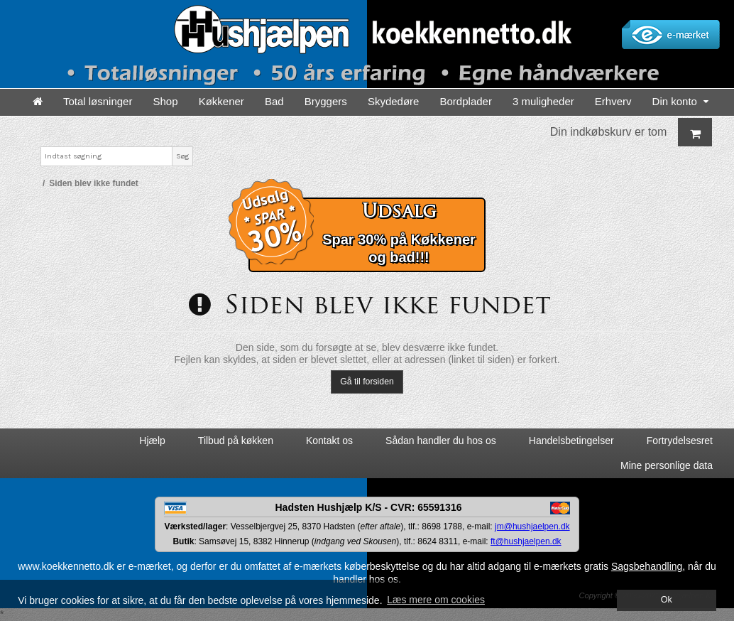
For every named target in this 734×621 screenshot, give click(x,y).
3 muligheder (543, 101)
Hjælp (152, 440)
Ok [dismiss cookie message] (666, 600)
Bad (274, 101)
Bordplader (466, 101)
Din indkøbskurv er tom (631, 132)
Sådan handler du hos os (440, 440)
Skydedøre (394, 101)
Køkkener (221, 101)
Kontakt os (329, 440)
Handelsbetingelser (571, 440)
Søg (182, 156)
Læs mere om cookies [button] (436, 599)
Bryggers (326, 101)
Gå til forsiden (367, 382)
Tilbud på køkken (235, 440)
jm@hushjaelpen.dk (532, 526)
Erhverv (613, 101)
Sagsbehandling (646, 566)
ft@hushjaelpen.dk (526, 541)
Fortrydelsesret (680, 440)
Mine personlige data (666, 465)
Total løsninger (98, 101)
